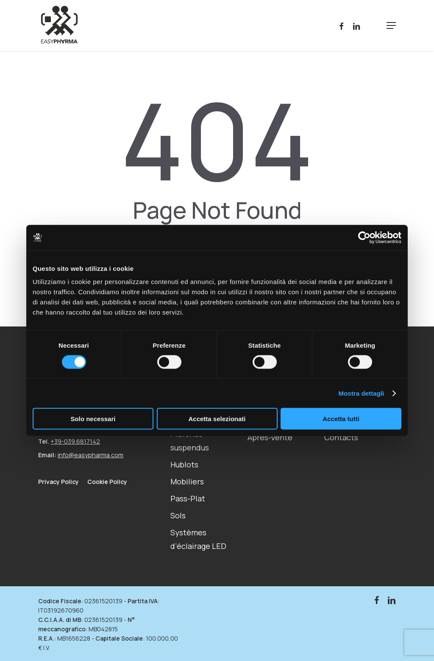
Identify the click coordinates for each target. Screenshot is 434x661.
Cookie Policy (107, 482)
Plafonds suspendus (189, 441)
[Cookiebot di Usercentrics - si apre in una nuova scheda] (364, 237)
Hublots (184, 464)
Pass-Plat (187, 498)
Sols (178, 515)
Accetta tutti (341, 418)
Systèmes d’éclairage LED (198, 539)
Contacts (341, 437)
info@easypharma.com (90, 455)
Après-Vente (270, 437)
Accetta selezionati (216, 418)
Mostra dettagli (361, 393)
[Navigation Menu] (391, 25)
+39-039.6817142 (75, 441)
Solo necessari (93, 418)
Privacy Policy (58, 482)
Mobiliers (187, 481)
